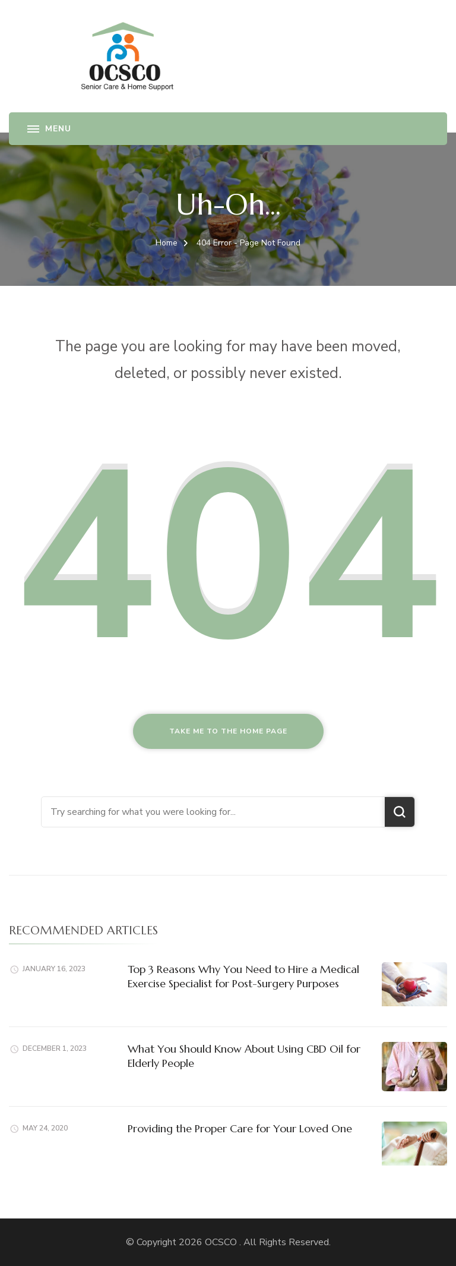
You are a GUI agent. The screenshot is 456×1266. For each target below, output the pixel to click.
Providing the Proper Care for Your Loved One (240, 1128)
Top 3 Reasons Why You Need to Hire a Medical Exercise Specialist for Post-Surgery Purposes (243, 976)
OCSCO (222, 1242)
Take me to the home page (228, 731)
